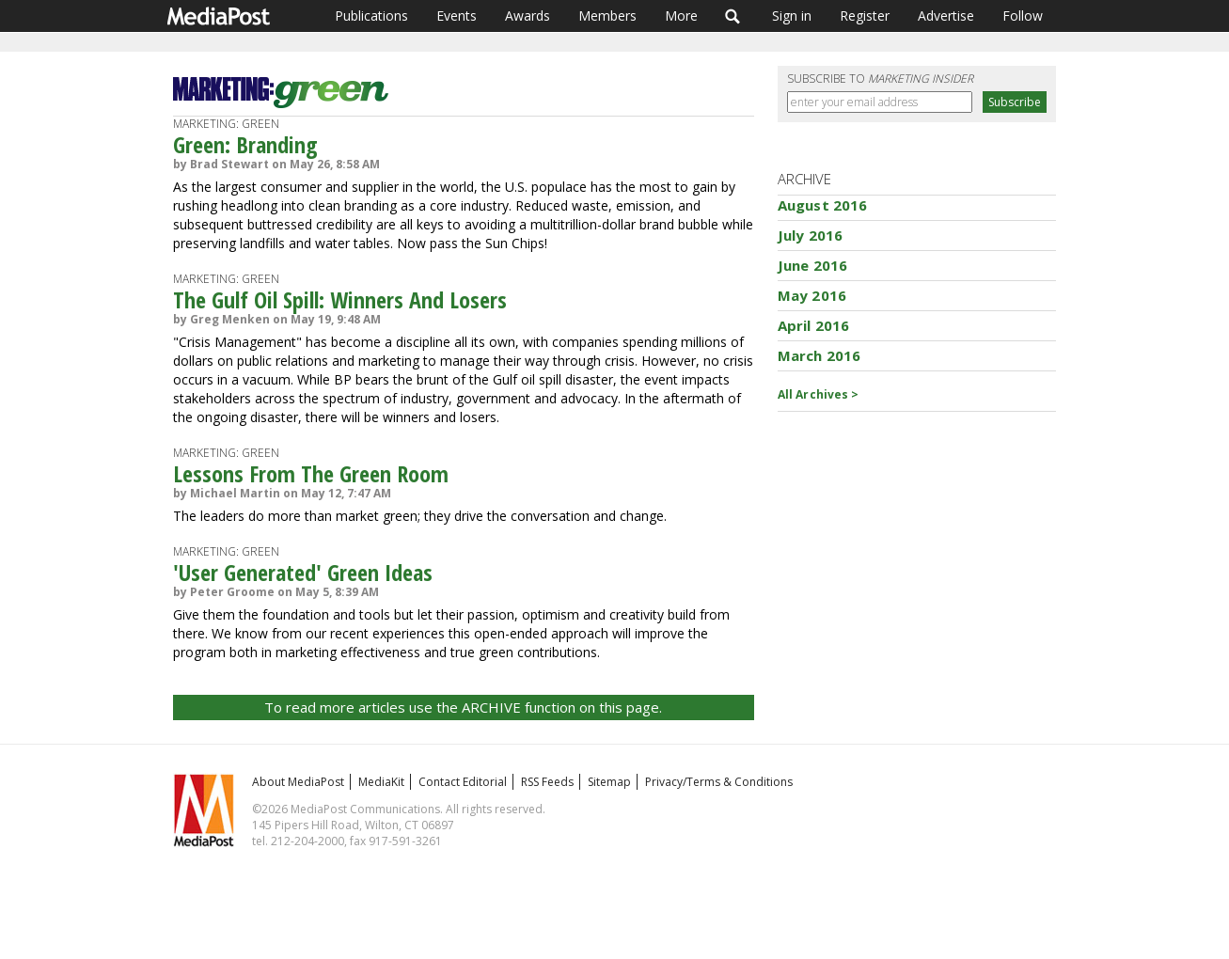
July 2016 (810, 235)
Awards (527, 15)
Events (456, 15)
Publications (371, 15)
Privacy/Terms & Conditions (719, 782)
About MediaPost (298, 782)
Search (733, 16)
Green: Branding (245, 144)
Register (865, 15)
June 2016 (812, 265)
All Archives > (818, 394)
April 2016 (814, 325)
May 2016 (812, 295)
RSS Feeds (547, 782)
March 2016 (819, 355)
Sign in (791, 15)
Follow (1022, 15)
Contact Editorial (462, 782)
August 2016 (823, 205)
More (681, 15)
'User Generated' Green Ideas (303, 572)
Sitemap (609, 782)
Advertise (946, 15)
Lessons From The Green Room (311, 473)
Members (607, 15)
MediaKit (381, 782)
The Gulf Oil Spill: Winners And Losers (340, 299)
